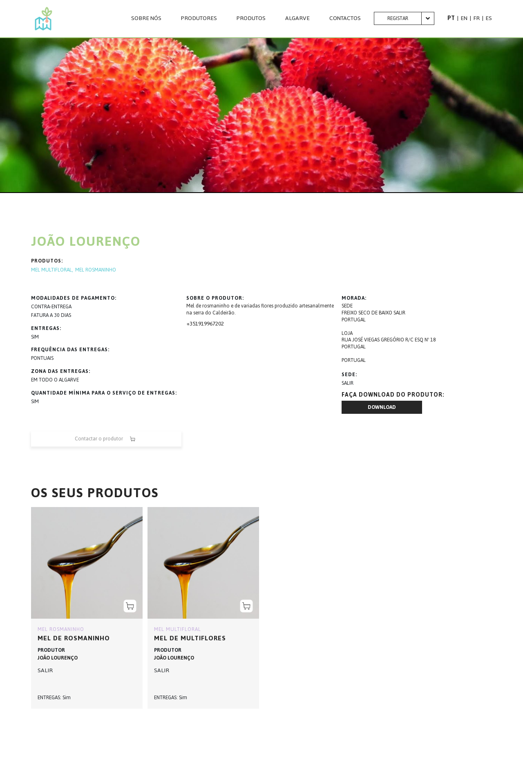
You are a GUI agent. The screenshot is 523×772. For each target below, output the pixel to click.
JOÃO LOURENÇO (58, 658)
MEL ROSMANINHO (95, 270)
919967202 (211, 323)
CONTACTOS (345, 18)
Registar (397, 18)
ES (488, 18)
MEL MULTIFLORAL (51, 270)
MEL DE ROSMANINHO (74, 638)
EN (463, 18)
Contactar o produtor (106, 439)
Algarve (297, 18)
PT (451, 18)
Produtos (251, 18)
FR (476, 18)
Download (382, 407)
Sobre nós (146, 18)
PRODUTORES (199, 18)
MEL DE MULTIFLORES (190, 638)
